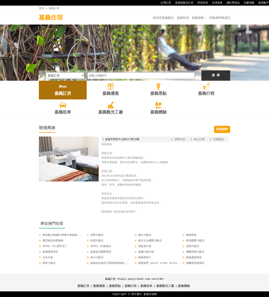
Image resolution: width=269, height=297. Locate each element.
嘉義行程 (131, 286)
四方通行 (136, 294)
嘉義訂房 (54, 8)
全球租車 (215, 3)
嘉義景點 (115, 286)
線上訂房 (199, 139)
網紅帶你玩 (231, 3)
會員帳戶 (262, 3)
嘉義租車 (146, 286)
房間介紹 (180, 139)
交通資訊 (218, 139)
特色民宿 (201, 3)
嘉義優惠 (99, 286)
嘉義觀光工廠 (165, 286)
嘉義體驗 (184, 286)
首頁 (41, 8)
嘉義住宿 (51, 18)
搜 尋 (216, 75)
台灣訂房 (164, 3)
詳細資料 (222, 129)
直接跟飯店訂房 (182, 3)
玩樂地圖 (247, 3)
